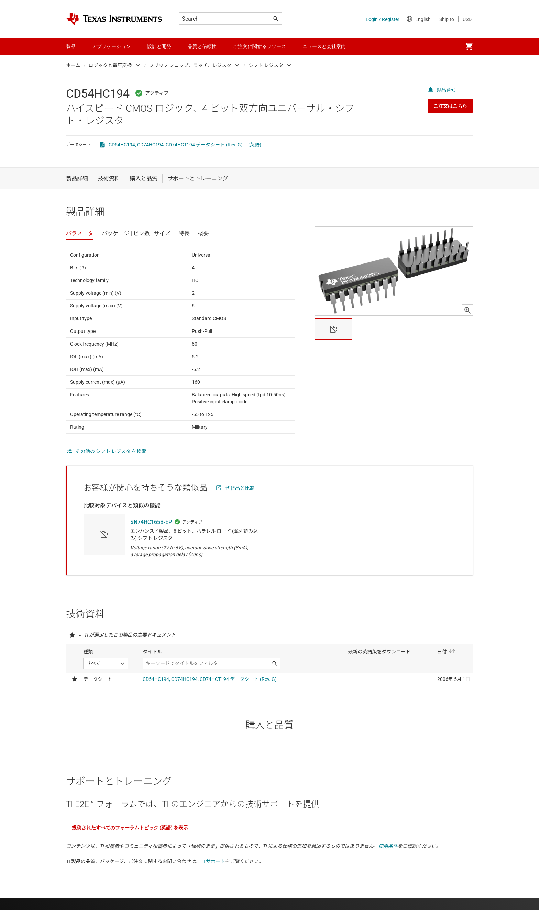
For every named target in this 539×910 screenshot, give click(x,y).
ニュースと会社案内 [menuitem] (324, 46)
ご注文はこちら (450, 106)
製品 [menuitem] (71, 46)
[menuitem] (468, 46)
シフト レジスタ (266, 65)
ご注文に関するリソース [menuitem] (259, 46)
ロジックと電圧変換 (110, 65)
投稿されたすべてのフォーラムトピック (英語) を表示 (130, 827)
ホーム (73, 65)
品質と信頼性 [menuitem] (202, 46)
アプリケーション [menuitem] (111, 46)
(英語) (254, 144)
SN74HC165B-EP (151, 522)
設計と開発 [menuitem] (159, 46)
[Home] (114, 19)
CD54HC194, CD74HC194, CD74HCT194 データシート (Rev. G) (176, 144)
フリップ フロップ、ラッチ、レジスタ (190, 65)
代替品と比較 (240, 488)
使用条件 (388, 846)
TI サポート (213, 861)
